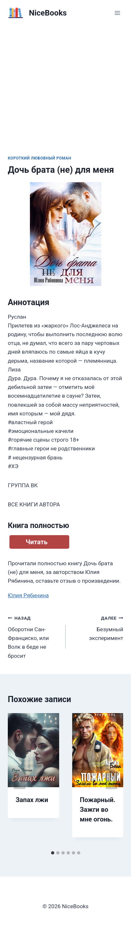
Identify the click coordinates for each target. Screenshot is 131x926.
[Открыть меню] (117, 13)
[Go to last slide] (19, 780)
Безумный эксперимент (97, 627)
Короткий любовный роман (39, 158)
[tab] (52, 852)
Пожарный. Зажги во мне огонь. (97, 809)
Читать (36, 542)
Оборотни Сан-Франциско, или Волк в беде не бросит (34, 636)
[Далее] (111, 780)
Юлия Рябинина (28, 595)
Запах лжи (32, 800)
